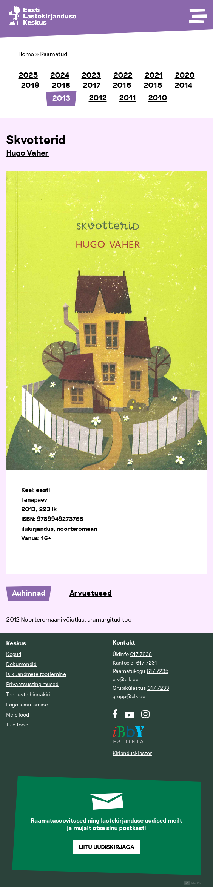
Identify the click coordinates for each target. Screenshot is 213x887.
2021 (154, 75)
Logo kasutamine (27, 705)
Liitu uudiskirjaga (106, 847)
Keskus (16, 644)
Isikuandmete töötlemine (36, 674)
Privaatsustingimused (32, 684)
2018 (61, 85)
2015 (153, 85)
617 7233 (158, 688)
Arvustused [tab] (90, 593)
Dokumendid (21, 664)
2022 (123, 75)
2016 (122, 85)
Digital (192, 883)
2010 (157, 98)
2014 (183, 85)
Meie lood (17, 715)
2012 (98, 98)
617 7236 (141, 654)
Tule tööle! (18, 725)
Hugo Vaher (27, 153)
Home (26, 54)
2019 (30, 85)
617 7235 (157, 671)
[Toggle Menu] (197, 13)
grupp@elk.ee (129, 696)
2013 (61, 98)
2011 (127, 98)
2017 (91, 85)
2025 (28, 75)
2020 (185, 75)
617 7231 (146, 663)
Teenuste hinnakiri (28, 694)
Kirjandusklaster (132, 753)
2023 (91, 75)
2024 (59, 75)
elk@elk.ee (126, 679)
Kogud (13, 654)
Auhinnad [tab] (28, 593)
